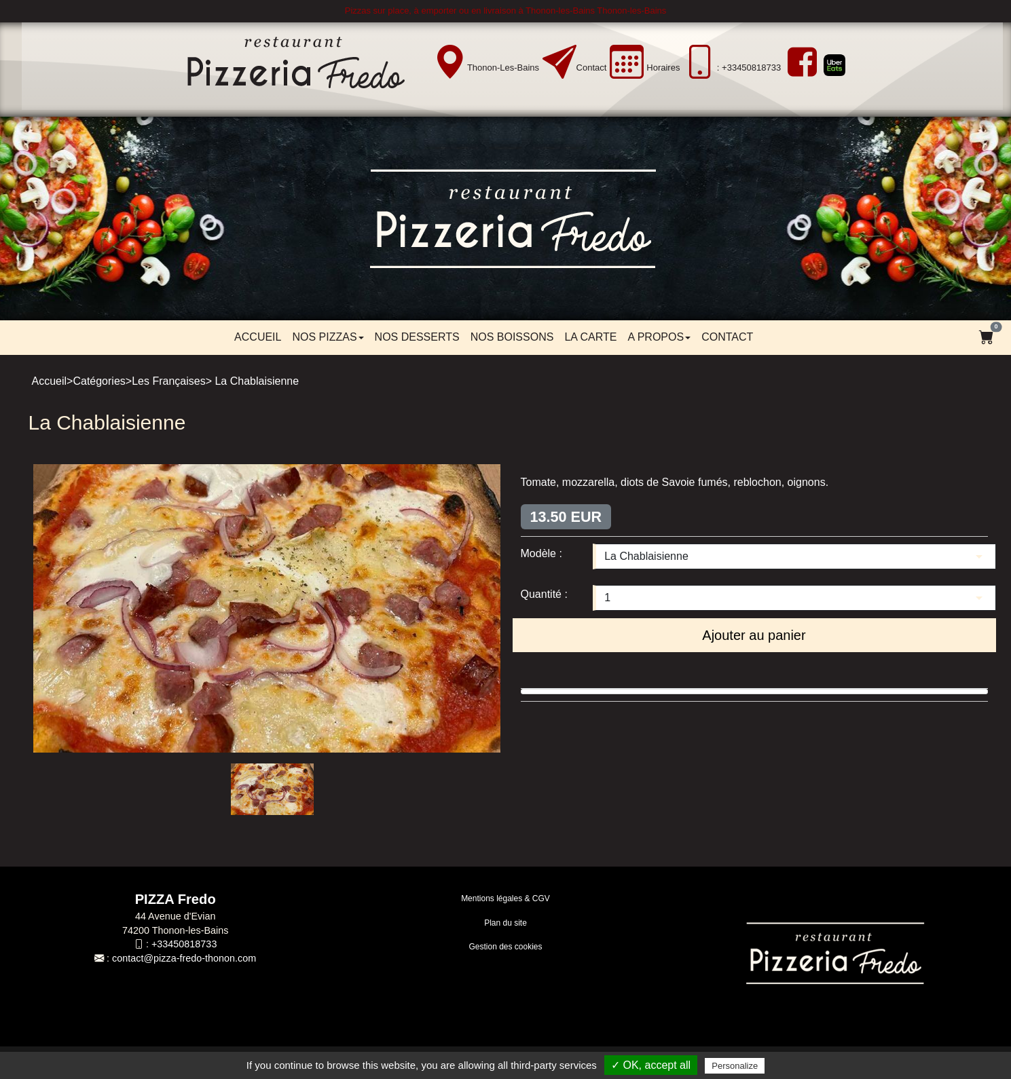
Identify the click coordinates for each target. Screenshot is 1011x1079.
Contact (591, 67)
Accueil (257, 337)
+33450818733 (184, 944)
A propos (659, 337)
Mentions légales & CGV (505, 898)
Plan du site (505, 923)
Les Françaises (169, 381)
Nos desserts (417, 337)
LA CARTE (590, 337)
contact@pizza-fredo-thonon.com (184, 958)
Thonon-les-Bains (503, 67)
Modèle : (541, 553)
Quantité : (544, 594)
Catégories (99, 381)
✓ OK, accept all (651, 1065)
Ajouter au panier (753, 635)
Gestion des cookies (505, 946)
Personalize (735, 1066)
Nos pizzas (327, 337)
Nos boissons (512, 337)
